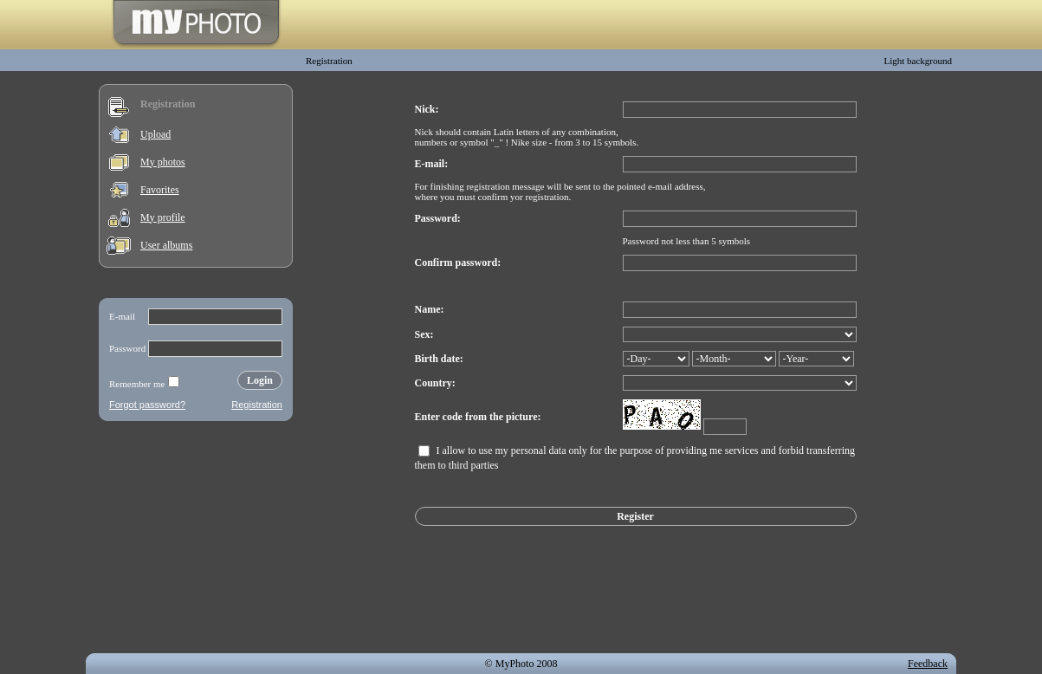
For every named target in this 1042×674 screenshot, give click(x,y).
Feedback (928, 664)
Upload (155, 134)
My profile (162, 217)
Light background (917, 60)
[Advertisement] (195, 540)
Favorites (159, 190)
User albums (166, 245)
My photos (162, 162)
